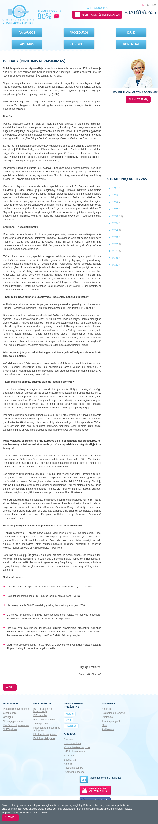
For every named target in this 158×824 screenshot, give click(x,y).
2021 (117, 188)
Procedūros (78, 32)
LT (143, 4)
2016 (117, 216)
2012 (117, 244)
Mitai (104, 725)
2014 (117, 230)
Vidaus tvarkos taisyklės (77, 747)
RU (154, 4)
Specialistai (70, 759)
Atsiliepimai (108, 729)
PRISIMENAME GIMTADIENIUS (98, 790)
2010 (117, 258)
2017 (117, 209)
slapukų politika (40, 812)
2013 (117, 237)
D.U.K (131, 32)
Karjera (68, 763)
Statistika (69, 755)
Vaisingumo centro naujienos (100, 780)
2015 (117, 223)
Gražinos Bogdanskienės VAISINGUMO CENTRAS (18, 14)
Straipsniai (107, 717)
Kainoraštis (79, 44)
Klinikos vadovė (72, 743)
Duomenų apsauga (74, 772)
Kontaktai (131, 44)
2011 (117, 251)
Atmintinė (107, 708)
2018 (117, 202)
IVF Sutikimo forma (74, 751)
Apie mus (27, 44)
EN (148, 4)
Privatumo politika (73, 767)
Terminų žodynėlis (111, 721)
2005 (117, 265)
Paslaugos (27, 32)
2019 (117, 195)
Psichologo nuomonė (113, 713)
